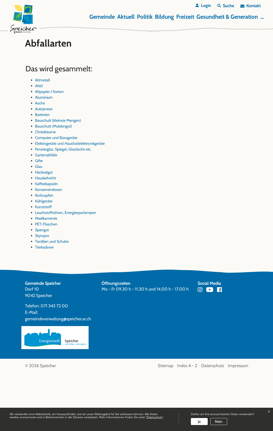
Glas (38, 224)
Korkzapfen (44, 253)
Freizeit (185, 16)
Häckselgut (44, 230)
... (262, 16)
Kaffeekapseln (46, 242)
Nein (218, 421)
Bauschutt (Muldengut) (53, 184)
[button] (225, 6)
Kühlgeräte (43, 259)
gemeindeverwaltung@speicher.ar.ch (58, 377)
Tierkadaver (44, 305)
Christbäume (45, 190)
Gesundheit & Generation (227, 16)
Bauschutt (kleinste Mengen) (58, 178)
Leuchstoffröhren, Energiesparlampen (65, 270)
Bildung (164, 16)
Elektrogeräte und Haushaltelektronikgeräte (70, 201)
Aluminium (44, 155)
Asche (40, 161)
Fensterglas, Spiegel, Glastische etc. (63, 207)
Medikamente (46, 276)
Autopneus (44, 167)
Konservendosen (48, 247)
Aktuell (125, 16)
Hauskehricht (45, 236)
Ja (199, 421)
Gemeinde (102, 16)
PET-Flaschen (46, 282)
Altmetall (42, 138)
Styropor (42, 293)
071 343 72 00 (54, 364)
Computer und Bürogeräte (56, 196)
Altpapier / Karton (49, 149)
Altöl (39, 144)
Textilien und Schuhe (52, 299)
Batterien (42, 172)
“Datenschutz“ (154, 417)
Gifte (39, 219)
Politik (145, 16)
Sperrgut (42, 288)
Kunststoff (43, 265)
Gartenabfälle (46, 213)
